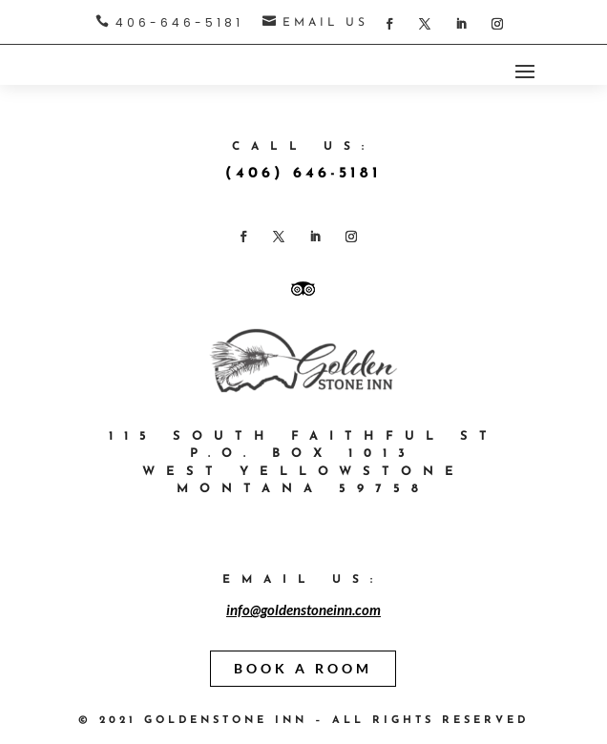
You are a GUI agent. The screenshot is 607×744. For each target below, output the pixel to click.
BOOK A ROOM (303, 668)
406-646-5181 (179, 22)
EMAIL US (325, 23)
